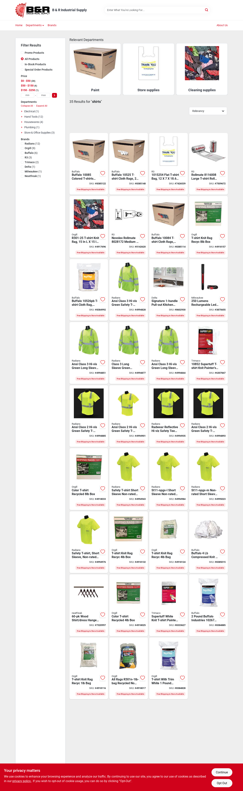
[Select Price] (54, 95)
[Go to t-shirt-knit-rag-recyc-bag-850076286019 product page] (88, 668)
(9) (30, 148)
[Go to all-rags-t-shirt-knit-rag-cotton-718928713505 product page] (88, 227)
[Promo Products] (22, 52)
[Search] (207, 10)
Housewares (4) (33, 121)
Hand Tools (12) (33, 116)
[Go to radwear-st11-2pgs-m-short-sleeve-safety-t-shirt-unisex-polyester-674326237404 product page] (168, 416)
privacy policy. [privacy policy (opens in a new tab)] (21, 781)
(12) (32, 143)
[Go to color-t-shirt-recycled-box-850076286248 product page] (128, 605)
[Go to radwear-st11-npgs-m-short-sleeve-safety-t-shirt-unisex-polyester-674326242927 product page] (208, 479)
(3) (28, 157)
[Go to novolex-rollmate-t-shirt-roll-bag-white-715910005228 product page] (208, 164)
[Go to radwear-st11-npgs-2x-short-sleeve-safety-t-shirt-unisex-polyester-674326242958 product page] (128, 479)
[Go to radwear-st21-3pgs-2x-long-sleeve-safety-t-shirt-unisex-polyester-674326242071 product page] (128, 290)
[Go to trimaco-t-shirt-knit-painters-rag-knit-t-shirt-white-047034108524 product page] (208, 353)
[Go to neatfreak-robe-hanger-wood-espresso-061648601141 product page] (88, 605)
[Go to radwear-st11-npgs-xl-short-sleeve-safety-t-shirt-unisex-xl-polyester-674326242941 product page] (88, 542)
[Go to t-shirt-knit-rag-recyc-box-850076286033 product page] (128, 542)
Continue (222, 772)
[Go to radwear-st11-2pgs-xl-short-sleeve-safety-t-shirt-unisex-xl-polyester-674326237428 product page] (208, 416)
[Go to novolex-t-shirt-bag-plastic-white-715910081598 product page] (168, 164)
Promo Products (34, 53)
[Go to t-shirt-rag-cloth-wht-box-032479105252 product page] (128, 164)
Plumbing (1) (31, 127)
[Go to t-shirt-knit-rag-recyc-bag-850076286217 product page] (168, 542)
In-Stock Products (35, 64)
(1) (30, 166)
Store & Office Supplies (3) (39, 132)
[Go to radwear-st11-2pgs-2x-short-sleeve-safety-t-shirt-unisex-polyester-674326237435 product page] (88, 416)
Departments (34, 25)
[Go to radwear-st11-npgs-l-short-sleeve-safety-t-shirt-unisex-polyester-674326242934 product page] (168, 479)
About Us (222, 25)
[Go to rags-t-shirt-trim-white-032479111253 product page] (208, 605)
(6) (31, 152)
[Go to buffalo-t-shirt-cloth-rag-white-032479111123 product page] (88, 290)
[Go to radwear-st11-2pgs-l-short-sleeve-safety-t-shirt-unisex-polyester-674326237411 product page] (128, 416)
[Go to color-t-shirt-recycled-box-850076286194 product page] (88, 479)
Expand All (41, 106)
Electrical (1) (31, 111)
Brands (52, 25)
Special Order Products (38, 70)
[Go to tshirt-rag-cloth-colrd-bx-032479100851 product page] (88, 164)
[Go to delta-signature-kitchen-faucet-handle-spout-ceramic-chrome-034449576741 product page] (168, 290)
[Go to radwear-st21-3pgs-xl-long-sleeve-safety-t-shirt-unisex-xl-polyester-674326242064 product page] (168, 353)
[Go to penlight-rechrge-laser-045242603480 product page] (208, 290)
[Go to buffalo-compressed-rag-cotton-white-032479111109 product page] (208, 542)
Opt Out (222, 783)
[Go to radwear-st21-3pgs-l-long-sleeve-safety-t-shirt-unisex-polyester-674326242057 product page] (88, 353)
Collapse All (27, 106)
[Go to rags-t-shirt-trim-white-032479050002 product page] (168, 668)
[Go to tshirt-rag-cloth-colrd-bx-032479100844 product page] (168, 227)
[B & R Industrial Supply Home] (32, 10)
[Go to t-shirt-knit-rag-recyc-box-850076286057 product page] (208, 227)
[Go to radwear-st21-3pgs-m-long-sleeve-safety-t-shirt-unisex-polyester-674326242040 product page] (128, 353)
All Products (32, 59)
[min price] (27, 95)
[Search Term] (157, 10)
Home (19, 25)
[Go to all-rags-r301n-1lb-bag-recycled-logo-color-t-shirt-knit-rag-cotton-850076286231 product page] (128, 668)
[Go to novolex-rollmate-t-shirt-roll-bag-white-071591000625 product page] (128, 227)
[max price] (43, 95)
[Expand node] (22, 111)
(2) (32, 162)
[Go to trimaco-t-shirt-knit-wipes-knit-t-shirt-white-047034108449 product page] (168, 605)
